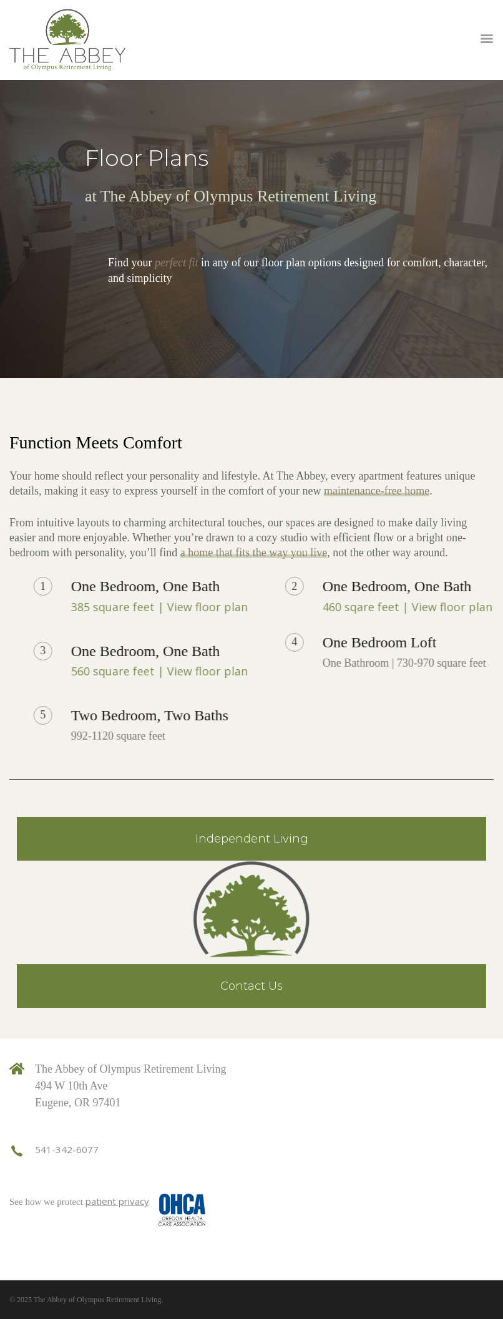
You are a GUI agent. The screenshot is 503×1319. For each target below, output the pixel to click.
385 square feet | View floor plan (273, 606)
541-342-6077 (67, 1149)
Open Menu (487, 40)
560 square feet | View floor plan (273, 671)
